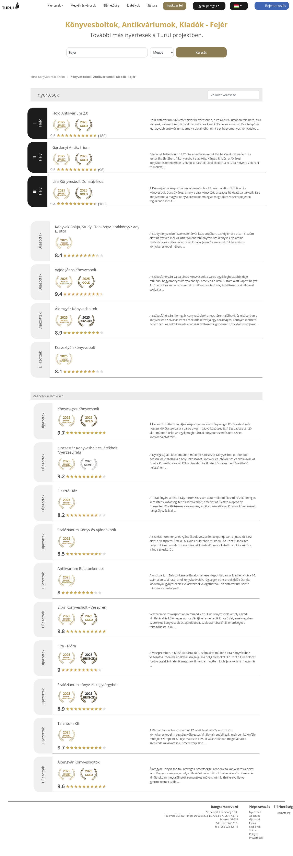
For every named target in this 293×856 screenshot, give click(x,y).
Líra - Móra (67, 645)
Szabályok (133, 5)
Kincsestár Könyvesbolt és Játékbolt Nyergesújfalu (88, 450)
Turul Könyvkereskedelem (48, 77)
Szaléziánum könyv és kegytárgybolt (88, 684)
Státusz (152, 5)
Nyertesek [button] (54, 5)
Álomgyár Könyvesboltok (76, 308)
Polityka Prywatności (256, 835)
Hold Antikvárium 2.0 (70, 113)
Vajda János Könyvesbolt (75, 269)
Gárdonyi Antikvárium (71, 147)
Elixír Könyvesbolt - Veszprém (83, 607)
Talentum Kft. (69, 723)
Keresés (201, 52)
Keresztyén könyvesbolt (75, 347)
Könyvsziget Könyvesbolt (78, 408)
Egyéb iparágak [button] (207, 6)
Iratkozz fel (175, 5)
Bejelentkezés (271, 5)
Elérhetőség (111, 5)
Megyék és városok (83, 5)
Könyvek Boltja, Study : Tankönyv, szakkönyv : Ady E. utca (97, 229)
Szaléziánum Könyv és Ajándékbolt (87, 529)
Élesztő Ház (67, 490)
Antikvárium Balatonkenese (81, 568)
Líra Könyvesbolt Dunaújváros (77, 181)
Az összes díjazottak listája (254, 819)
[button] (239, 6)
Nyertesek (255, 812)
